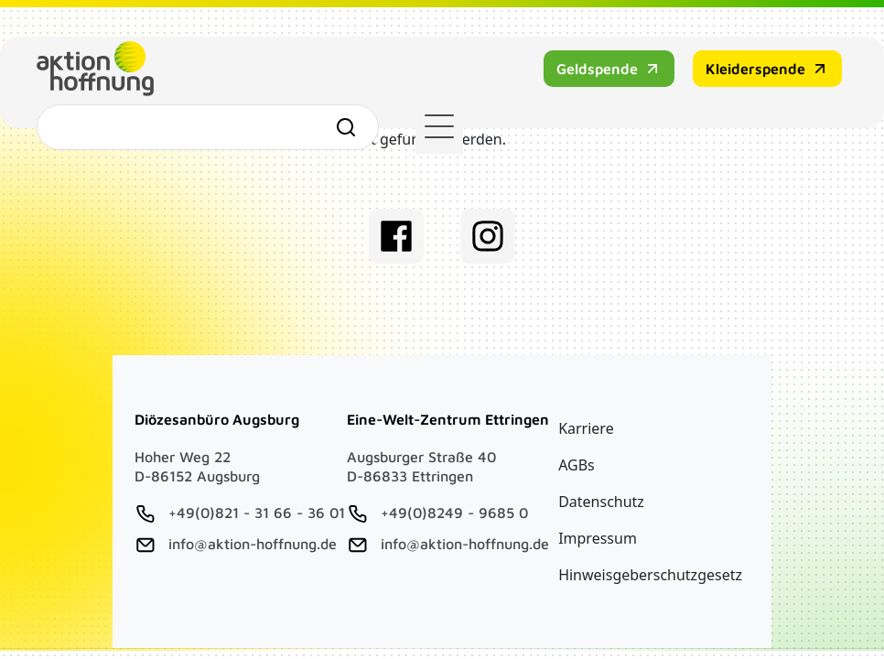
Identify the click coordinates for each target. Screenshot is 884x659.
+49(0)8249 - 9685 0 (454, 512)
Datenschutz (601, 502)
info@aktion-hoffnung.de (252, 543)
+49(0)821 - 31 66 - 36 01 (256, 512)
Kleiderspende (507, 82)
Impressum (597, 538)
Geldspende (349, 82)
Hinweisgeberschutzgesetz (650, 575)
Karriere (586, 428)
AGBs (576, 465)
